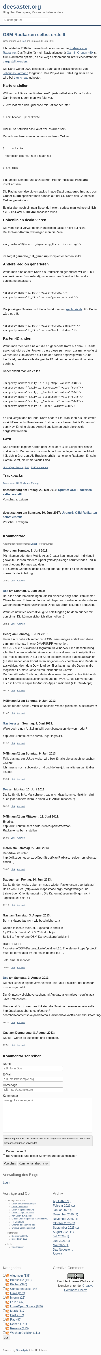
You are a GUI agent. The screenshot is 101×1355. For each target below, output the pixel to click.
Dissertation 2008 (19, 1234)
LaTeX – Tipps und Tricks (23, 1208)
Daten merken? (16, 1146)
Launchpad (21, 77)
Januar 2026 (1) (63, 1205)
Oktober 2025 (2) (64, 1218)
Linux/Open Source (13, 462)
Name (7, 1059)
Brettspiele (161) (20, 1275)
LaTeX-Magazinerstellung (23, 1205)
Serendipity (22, 1345)
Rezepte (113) (19, 1323)
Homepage (10, 1080)
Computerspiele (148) (24, 1284)
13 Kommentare (39, 462)
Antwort (21, 575)
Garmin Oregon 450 (80, 52)
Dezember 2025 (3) (65, 1209)
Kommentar (10, 1090)
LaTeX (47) (17, 1297)
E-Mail (7, 1069)
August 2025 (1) (63, 1227)
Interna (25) (17, 1292)
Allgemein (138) (20, 1270)
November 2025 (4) (65, 1214)
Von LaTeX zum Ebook (22, 1211)
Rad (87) (15, 1314)
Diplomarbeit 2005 (20, 1231)
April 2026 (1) (61, 1196)
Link (13, 575)
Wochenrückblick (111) (25, 1328)
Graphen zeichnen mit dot (23, 1220)
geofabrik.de (74, 306)
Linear (33, 539)
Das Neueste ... (63, 1244)
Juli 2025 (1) (61, 1231)
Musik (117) (17, 1306)
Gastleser (9, 718)
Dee (24, 41)
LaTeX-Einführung (20, 1202)
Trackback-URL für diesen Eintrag (21, 478)
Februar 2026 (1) (64, 1200)
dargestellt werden (15, 61)
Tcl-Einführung (18, 1217)
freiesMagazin (18, 1242)
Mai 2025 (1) (61, 1240)
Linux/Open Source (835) (26, 1301)
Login (6, 1177)
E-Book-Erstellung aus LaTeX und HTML (30, 1214)
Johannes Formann (15, 73)
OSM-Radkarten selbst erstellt (34, 34)
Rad (27, 462)
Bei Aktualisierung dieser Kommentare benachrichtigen (41, 1151)
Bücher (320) (18, 1279)
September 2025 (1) (66, 1222)
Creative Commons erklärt (23, 1223)
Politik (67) (17, 1310)
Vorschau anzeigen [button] (15, 494)
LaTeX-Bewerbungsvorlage (24, 1199)
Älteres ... (59, 1249)
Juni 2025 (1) (61, 1236)
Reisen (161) (18, 1319)
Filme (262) (17, 1288)
